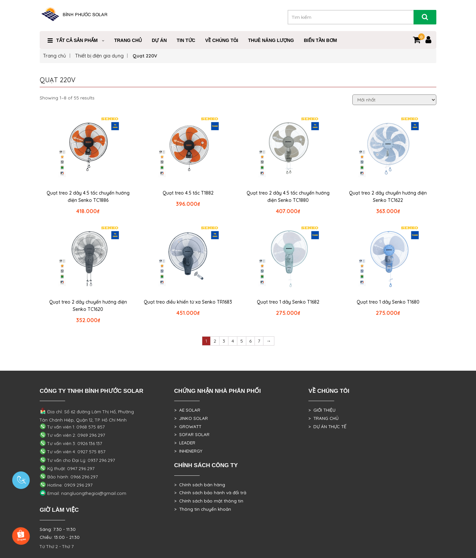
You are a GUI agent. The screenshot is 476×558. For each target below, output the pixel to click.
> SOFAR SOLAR (192, 434)
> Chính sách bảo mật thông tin (208, 500)
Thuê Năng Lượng (271, 40)
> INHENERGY (188, 451)
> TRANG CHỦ (323, 418)
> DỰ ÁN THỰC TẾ (327, 426)
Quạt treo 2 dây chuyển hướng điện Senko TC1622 (388, 196)
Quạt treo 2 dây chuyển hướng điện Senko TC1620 (88, 305)
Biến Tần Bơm (320, 40)
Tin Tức (186, 40)
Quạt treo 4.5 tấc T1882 (188, 193)
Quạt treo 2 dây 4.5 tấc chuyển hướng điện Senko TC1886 (88, 196)
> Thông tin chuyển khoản (202, 509)
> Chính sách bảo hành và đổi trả (210, 492)
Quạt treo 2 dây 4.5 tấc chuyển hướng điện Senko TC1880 (288, 196)
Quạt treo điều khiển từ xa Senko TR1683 (188, 302)
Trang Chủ (128, 40)
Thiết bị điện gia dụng (99, 56)
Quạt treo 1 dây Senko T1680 (388, 302)
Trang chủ (54, 56)
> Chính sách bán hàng (199, 484)
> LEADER (184, 442)
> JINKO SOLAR (191, 418)
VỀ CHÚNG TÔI (221, 40)
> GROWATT (187, 426)
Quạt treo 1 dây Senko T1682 (288, 302)
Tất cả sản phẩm (77, 40)
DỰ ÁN (159, 40)
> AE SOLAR (187, 410)
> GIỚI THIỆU (322, 410)
